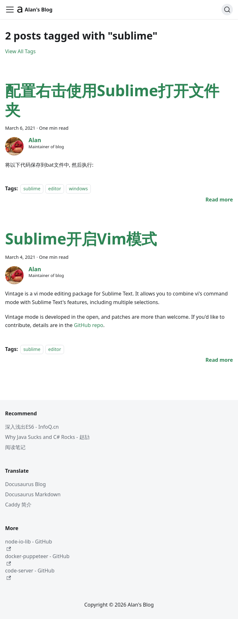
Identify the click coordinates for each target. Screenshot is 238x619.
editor (54, 189)
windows (78, 189)
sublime (31, 189)
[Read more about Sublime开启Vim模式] (219, 359)
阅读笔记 (15, 447)
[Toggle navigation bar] (10, 9)
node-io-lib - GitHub (28, 544)
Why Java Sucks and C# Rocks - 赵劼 (47, 437)
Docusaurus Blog (25, 484)
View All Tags (20, 51)
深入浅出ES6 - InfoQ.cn (32, 426)
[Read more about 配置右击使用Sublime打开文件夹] (219, 199)
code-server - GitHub (29, 573)
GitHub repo (88, 325)
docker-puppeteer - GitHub (37, 559)
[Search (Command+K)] (227, 9)
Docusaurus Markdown (33, 494)
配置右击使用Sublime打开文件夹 (112, 100)
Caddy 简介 (18, 504)
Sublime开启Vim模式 (81, 238)
